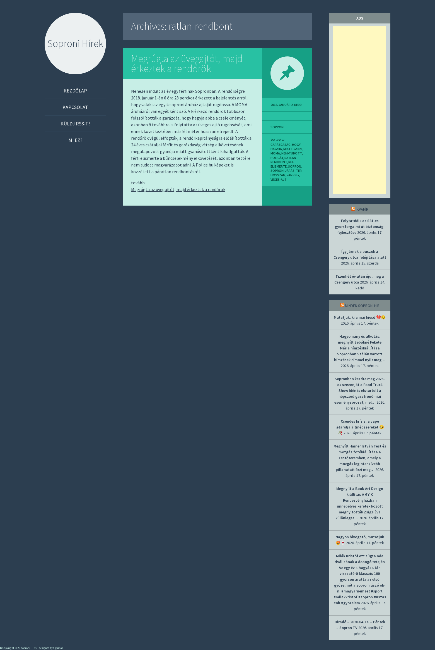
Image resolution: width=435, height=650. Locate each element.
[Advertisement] (359, 110)
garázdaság (280, 144)
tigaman (58, 648)
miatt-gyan (292, 149)
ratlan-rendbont (283, 160)
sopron (277, 127)
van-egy (293, 175)
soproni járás (282, 170)
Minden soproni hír (362, 305)
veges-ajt (278, 179)
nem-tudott (291, 153)
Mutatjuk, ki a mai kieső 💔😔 (360, 317)
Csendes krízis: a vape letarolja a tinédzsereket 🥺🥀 (359, 427)
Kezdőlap (75, 90)
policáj (276, 158)
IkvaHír (362, 209)
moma (275, 153)
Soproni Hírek (75, 43)
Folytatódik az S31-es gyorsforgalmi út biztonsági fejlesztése (360, 226)
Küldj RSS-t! (75, 123)
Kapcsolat (75, 107)
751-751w (277, 140)
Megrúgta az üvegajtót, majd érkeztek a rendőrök (187, 63)
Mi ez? (75, 140)
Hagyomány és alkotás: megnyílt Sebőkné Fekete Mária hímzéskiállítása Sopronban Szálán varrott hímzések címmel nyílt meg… (359, 348)
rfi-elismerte (282, 164)
